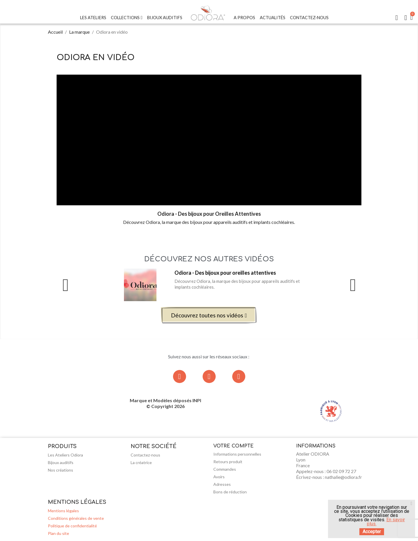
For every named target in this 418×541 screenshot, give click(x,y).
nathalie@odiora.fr (343, 477)
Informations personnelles (237, 454)
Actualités (272, 17)
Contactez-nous (309, 17)
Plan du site (58, 533)
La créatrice (141, 462)
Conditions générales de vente (76, 518)
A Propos (244, 17)
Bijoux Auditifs (164, 17)
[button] (209, 315)
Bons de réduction (230, 491)
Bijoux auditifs (60, 462)
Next (353, 285)
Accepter (372, 531)
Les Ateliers (93, 17)
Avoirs (219, 476)
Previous (65, 285)
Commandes (224, 469)
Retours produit (227, 461)
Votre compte (233, 446)
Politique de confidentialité (72, 525)
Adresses (222, 484)
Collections (127, 17)
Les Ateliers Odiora (65, 454)
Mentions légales (63, 510)
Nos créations (60, 470)
